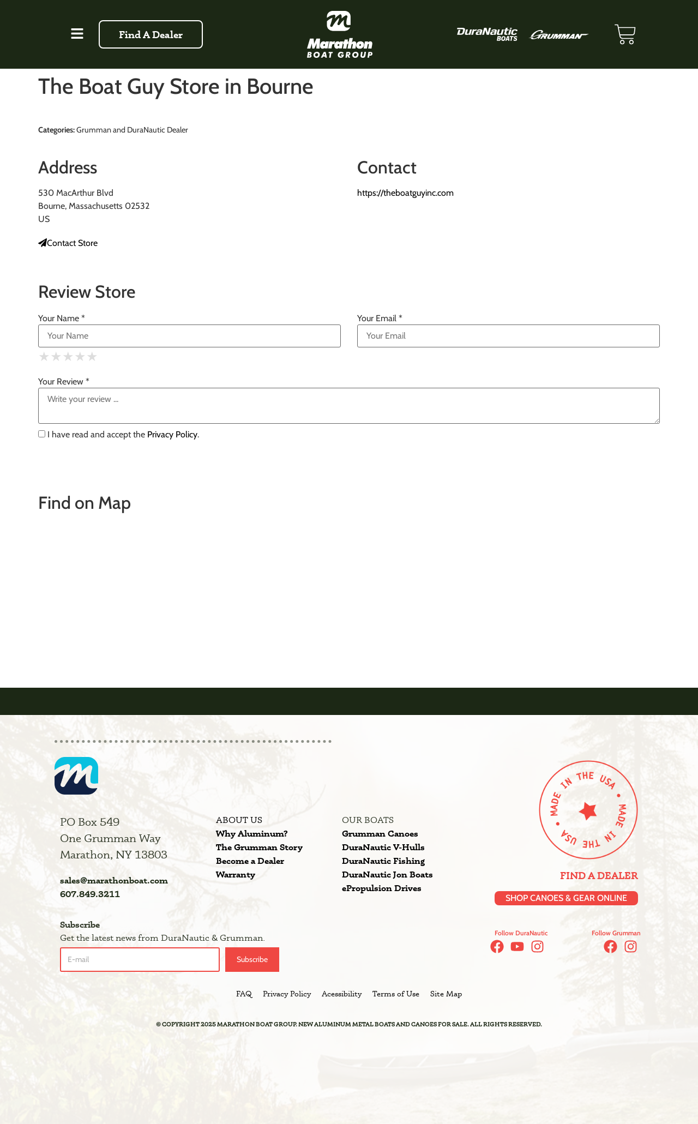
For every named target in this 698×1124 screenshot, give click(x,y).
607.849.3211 (90, 893)
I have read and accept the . (118, 434)
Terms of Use (395, 993)
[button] (77, 34)
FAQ (244, 993)
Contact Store (68, 243)
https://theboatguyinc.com (405, 193)
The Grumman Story (259, 847)
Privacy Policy (172, 434)
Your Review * (63, 381)
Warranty (235, 874)
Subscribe (252, 959)
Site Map (446, 993)
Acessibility (342, 993)
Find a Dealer (599, 875)
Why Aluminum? (251, 833)
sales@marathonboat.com (114, 880)
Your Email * (379, 318)
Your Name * (61, 318)
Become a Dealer (250, 860)
